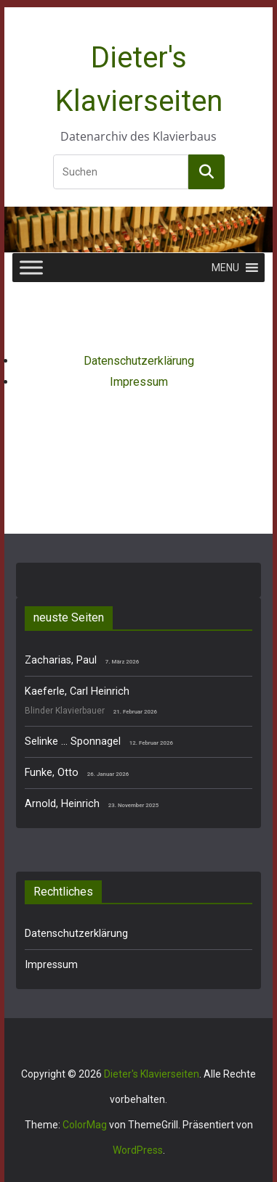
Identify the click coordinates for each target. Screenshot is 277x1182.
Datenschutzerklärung (139, 361)
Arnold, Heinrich (62, 804)
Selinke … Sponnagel (73, 741)
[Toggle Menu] (31, 267)
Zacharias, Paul (61, 660)
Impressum (139, 382)
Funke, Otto (52, 772)
